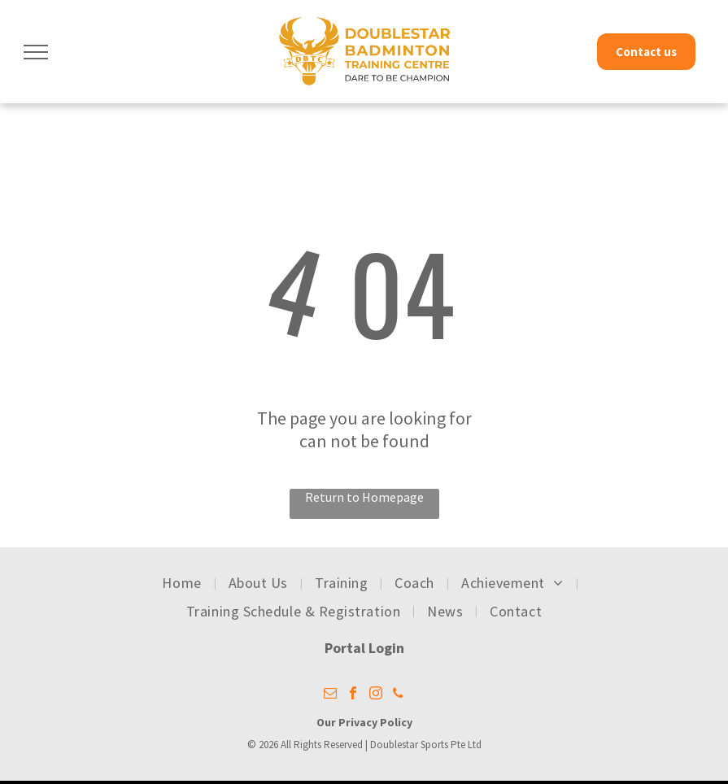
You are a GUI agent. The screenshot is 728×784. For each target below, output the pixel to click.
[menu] (36, 52)
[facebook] (353, 695)
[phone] (398, 695)
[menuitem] (183, 583)
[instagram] (376, 695)
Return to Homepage (364, 497)
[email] (330, 695)
